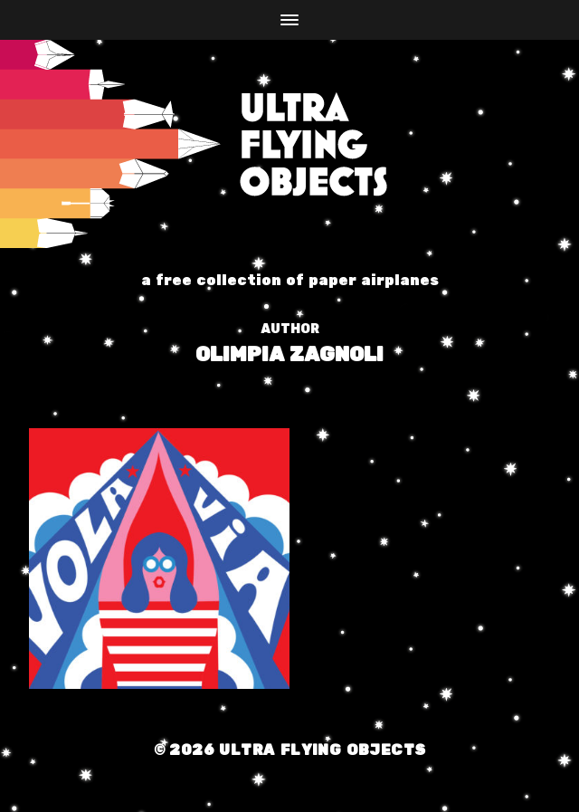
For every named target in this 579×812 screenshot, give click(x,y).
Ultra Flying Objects (322, 750)
